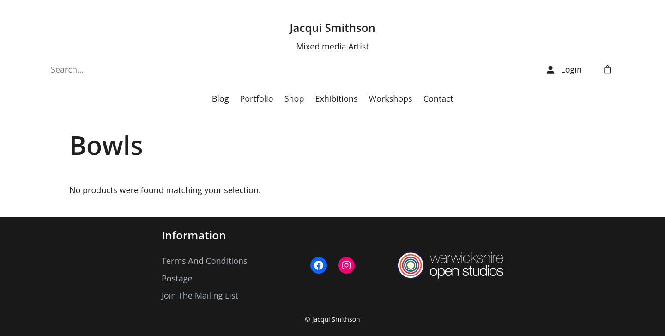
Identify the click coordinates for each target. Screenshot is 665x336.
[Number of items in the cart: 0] (607, 69)
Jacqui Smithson (332, 27)
